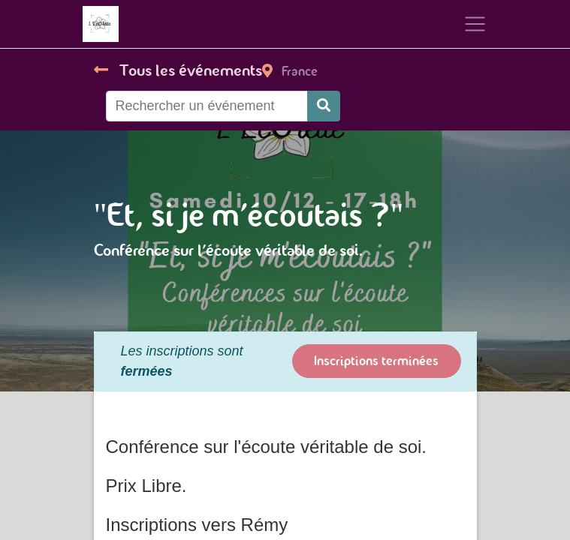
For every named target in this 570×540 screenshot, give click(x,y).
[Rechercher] (323, 106)
